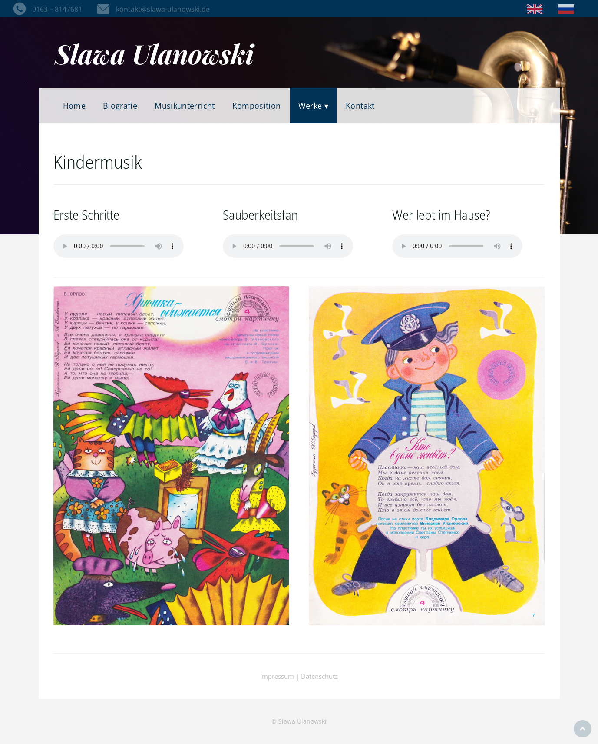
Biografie (120, 105)
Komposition (256, 105)
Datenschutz (319, 676)
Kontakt (360, 105)
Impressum (277, 676)
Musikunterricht (185, 105)
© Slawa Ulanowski (299, 721)
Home (74, 105)
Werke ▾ (313, 105)
